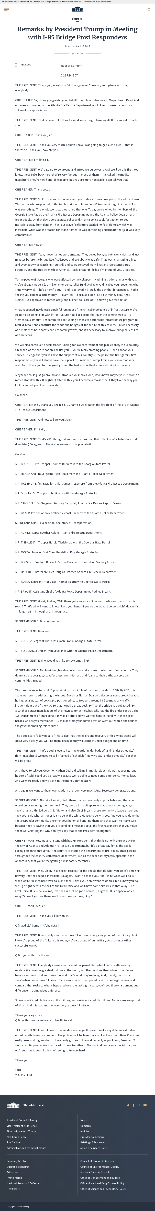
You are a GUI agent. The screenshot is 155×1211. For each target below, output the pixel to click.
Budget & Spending (18, 1166)
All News (23, 64)
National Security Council (95, 1172)
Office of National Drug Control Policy (102, 1183)
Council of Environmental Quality (99, 1166)
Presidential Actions (92, 1137)
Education (12, 1172)
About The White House (94, 1148)
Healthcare (13, 1189)
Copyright (11, 1206)
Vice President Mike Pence (22, 1125)
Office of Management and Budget (100, 1177)
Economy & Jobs (16, 1161)
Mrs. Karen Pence (17, 1137)
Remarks (85, 1125)
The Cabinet (14, 1142)
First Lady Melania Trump (21, 1131)
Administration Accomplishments (26, 1148)
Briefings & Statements (94, 1142)
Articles (84, 1131)
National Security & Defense (23, 1183)
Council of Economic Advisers (97, 1161)
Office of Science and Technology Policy (103, 1189)
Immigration (14, 1177)
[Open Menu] (6, 9)
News (83, 1120)
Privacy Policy (23, 1206)
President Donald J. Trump (22, 1120)
